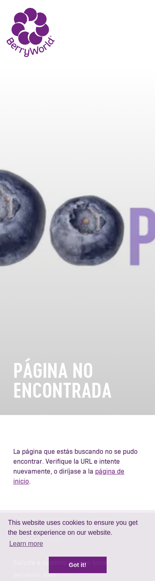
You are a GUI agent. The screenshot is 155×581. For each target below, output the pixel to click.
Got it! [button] (77, 565)
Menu (136, 33)
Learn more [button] (26, 543)
